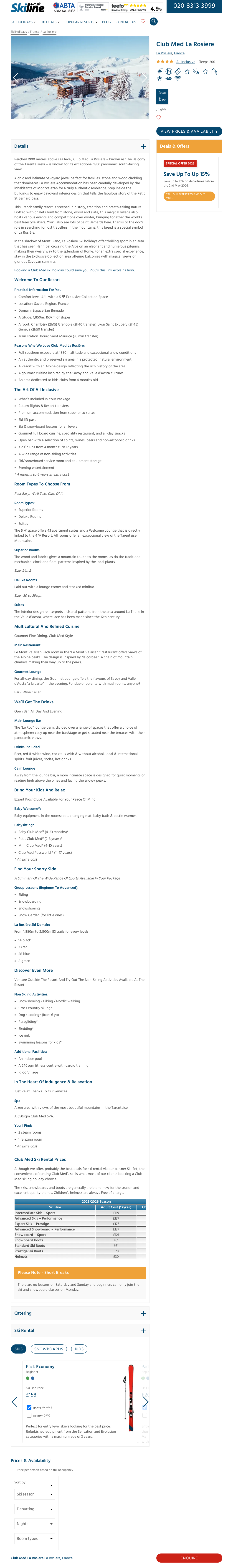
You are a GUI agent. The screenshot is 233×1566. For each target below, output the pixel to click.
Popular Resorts (81, 22)
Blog (106, 22)
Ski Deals (50, 22)
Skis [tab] (19, 1349)
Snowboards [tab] (48, 1349)
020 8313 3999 (194, 5)
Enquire (189, 1558)
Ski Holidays (23, 22)
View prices (189, 131)
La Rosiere (49, 32)
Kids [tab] (79, 1349)
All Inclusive (185, 61)
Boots (42, 1408)
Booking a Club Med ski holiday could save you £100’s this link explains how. (74, 270)
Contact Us (126, 22)
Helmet (41, 1416)
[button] (80, 146)
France (34, 32)
